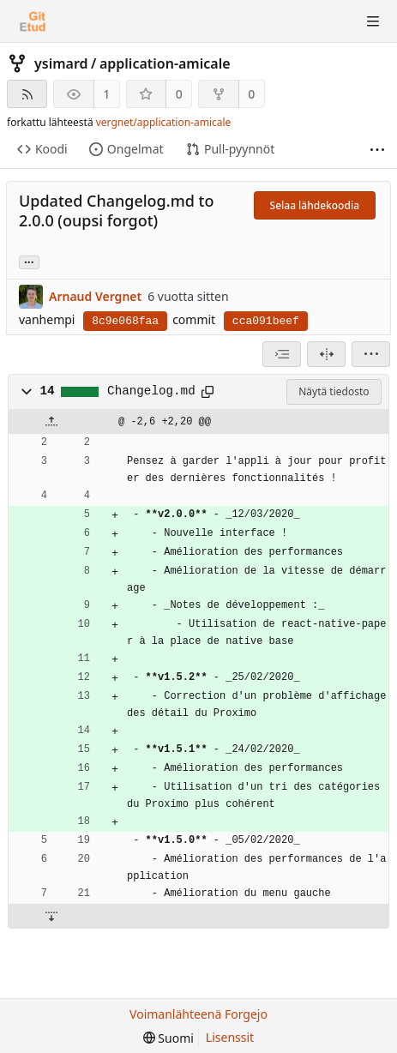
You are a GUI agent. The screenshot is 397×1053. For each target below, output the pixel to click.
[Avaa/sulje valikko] (373, 21)
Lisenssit (230, 1037)
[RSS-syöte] (27, 94)
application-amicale (165, 63)
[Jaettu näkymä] (326, 354)
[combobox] (281, 354)
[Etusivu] (33, 21)
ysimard (61, 63)
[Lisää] (377, 149)
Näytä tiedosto (333, 391)
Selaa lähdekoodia (314, 205)
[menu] (371, 354)
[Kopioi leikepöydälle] (207, 392)
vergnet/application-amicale (164, 122)
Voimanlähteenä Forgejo (198, 1014)
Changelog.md (151, 391)
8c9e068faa (125, 321)
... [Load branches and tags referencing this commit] (29, 261)
